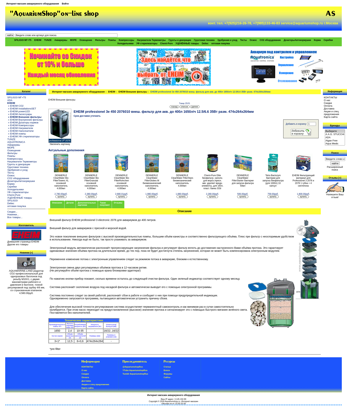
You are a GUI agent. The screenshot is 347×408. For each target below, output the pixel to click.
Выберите (335, 131)
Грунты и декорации (180, 40)
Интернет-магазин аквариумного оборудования (32, 3)
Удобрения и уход (227, 40)
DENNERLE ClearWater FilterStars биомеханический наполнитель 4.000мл (182, 180)
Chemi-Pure (166, 43)
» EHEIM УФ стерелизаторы (23, 136)
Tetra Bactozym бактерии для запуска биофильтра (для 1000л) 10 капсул (273, 180)
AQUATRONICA (16, 142)
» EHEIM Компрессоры (20, 125)
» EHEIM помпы (16, 133)
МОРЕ (73, 40)
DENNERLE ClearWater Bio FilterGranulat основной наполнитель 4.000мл (91, 182)
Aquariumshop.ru (172, 401)
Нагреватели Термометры (151, 40)
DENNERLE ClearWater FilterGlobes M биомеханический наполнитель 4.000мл (152, 182)
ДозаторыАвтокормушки (297, 40)
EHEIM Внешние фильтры (132, 91)
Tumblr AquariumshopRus (135, 374)
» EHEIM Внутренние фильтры (25, 119)
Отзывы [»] (335, 178)
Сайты (167, 377)
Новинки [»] (26, 252)
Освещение (86, 40)
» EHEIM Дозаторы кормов (22, 122)
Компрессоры (126, 40)
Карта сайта (330, 117)
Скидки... (12, 211)
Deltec (205, 43)
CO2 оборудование (270, 40)
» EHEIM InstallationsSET (21, 108)
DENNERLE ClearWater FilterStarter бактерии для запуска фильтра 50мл (243, 180)
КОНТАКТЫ (330, 97)
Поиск (335, 152)
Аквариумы (60, 40)
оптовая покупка (220, 43)
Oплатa (328, 105)
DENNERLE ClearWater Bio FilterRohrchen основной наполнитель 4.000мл (121, 182)
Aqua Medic (335, 143)
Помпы (112, 40)
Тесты (243, 40)
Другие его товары (17, 244)
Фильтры (100, 40)
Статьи (167, 367)
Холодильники (125, 43)
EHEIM (111, 91)
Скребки (328, 40)
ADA (9, 100)
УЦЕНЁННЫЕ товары (187, 43)
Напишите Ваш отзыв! (335, 195)
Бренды (335, 125)
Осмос (253, 40)
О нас (327, 100)
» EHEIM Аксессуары (19, 114)
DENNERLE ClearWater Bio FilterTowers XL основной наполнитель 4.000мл (61, 182)
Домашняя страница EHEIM (23, 241)
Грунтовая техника (204, 40)
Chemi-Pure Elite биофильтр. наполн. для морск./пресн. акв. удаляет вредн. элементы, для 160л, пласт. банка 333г (212, 182)
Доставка (329, 108)
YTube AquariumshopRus (134, 370)
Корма (317, 40)
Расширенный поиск (335, 168)
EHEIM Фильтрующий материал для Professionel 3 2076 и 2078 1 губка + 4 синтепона (303, 180)
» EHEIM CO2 (15, 105)
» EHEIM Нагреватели (20, 128)
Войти (65, 3)
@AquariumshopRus (132, 367)
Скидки (328, 103)
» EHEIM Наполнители (20, 130)
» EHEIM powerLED (18, 111)
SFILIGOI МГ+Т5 (22, 40)
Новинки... (13, 214)
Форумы (168, 374)
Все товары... (14, 217)
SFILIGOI (12, 200)
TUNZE (48, 40)
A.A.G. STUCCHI (335, 134)
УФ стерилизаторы (146, 43)
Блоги (167, 370)
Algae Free (335, 140)
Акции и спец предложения (331, 113)
